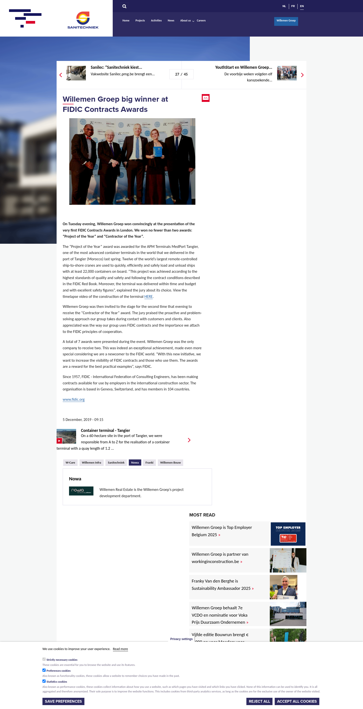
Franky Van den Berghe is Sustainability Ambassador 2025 (223, 584)
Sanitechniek (83, 19)
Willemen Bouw (170, 462)
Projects (140, 20)
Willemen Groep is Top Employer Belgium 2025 (222, 530)
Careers (201, 20)
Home (126, 20)
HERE (148, 296)
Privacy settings (181, 639)
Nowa (136, 461)
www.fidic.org (74, 399)
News (171, 20)
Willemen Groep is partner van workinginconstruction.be (220, 557)
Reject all (259, 701)
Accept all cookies (297, 701)
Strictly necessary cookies (62, 659)
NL (284, 6)
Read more (120, 649)
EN (302, 6)
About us (185, 20)
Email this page (206, 98)
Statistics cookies (57, 681)
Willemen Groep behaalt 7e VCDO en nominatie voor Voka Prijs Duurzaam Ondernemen (220, 615)
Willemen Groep (286, 20)
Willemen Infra (91, 462)
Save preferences (63, 701)
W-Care (70, 462)
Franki (149, 462)
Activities (156, 20)
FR (293, 6)
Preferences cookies (59, 670)
